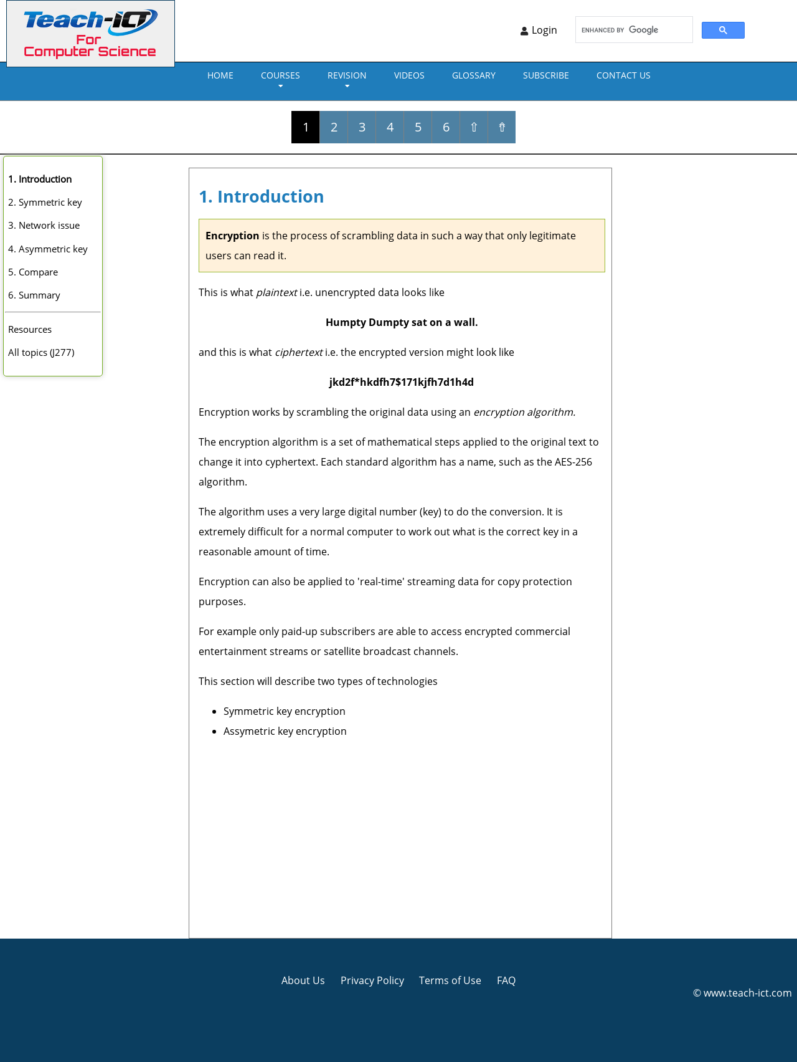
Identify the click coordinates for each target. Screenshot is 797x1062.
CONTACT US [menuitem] (624, 75)
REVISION (347, 75)
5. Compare (33, 272)
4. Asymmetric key (48, 248)
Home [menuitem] (220, 75)
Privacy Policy (372, 980)
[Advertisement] (402, 838)
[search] (633, 30)
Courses (280, 75)
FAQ (506, 980)
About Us (303, 980)
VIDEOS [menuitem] (409, 75)
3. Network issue (44, 225)
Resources (30, 329)
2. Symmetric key (45, 202)
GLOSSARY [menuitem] (474, 75)
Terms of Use (450, 980)
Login (544, 30)
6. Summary (34, 295)
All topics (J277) (41, 352)
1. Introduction (40, 179)
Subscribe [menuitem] (546, 75)
